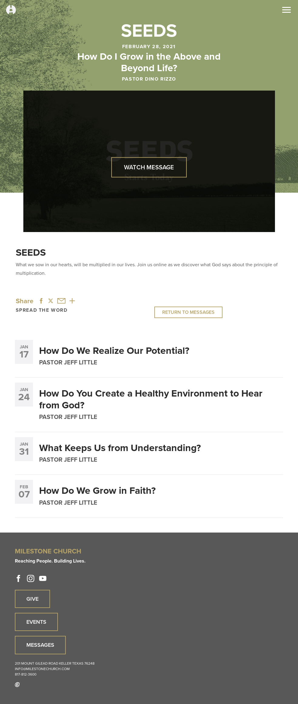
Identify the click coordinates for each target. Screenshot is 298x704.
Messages (40, 645)
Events (36, 622)
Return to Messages (188, 312)
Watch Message (149, 167)
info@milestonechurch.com (42, 669)
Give (32, 599)
